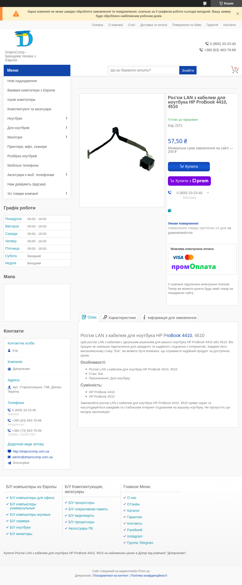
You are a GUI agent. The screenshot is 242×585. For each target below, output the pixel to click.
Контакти (229, 25)
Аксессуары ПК (81, 528)
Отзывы (133, 504)
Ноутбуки (14, 118)
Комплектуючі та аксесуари (29, 109)
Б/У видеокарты (81, 516)
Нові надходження (22, 81)
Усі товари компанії (22, 194)
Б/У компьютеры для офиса (32, 498)
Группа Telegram (140, 543)
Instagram (134, 536)
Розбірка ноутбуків (22, 156)
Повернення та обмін (186, 25)
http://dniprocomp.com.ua (31, 451)
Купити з (192, 181)
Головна (97, 25)
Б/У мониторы (21, 534)
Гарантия (134, 517)
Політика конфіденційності (149, 575)
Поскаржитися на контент (110, 575)
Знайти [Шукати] (188, 70)
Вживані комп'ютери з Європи (31, 90)
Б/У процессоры (81, 503)
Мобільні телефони (22, 165)
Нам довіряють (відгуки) (26, 184)
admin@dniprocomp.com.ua (32, 457)
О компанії (115, 25)
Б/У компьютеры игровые (30, 515)
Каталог (133, 511)
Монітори (14, 137)
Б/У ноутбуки (20, 527)
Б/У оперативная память (88, 509)
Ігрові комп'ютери (21, 100)
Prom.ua (144, 571)
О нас (131, 498)
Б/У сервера (19, 521)
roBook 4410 (179, 335)
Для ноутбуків (18, 128)
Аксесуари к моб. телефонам (30, 175)
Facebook (134, 530)
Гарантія (212, 25)
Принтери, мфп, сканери (27, 147)
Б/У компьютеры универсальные (23, 506)
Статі (131, 25)
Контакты (134, 523)
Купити (191, 166)
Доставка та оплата (153, 25)
